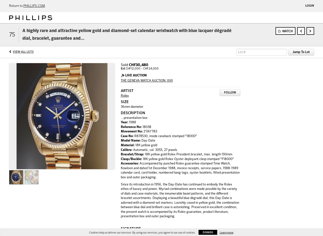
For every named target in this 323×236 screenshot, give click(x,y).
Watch (287, 31)
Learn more (226, 232)
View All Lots (23, 52)
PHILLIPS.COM (34, 6)
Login (309, 5)
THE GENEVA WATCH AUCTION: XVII (147, 80)
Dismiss (208, 232)
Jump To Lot (301, 52)
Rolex (125, 95)
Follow (230, 92)
